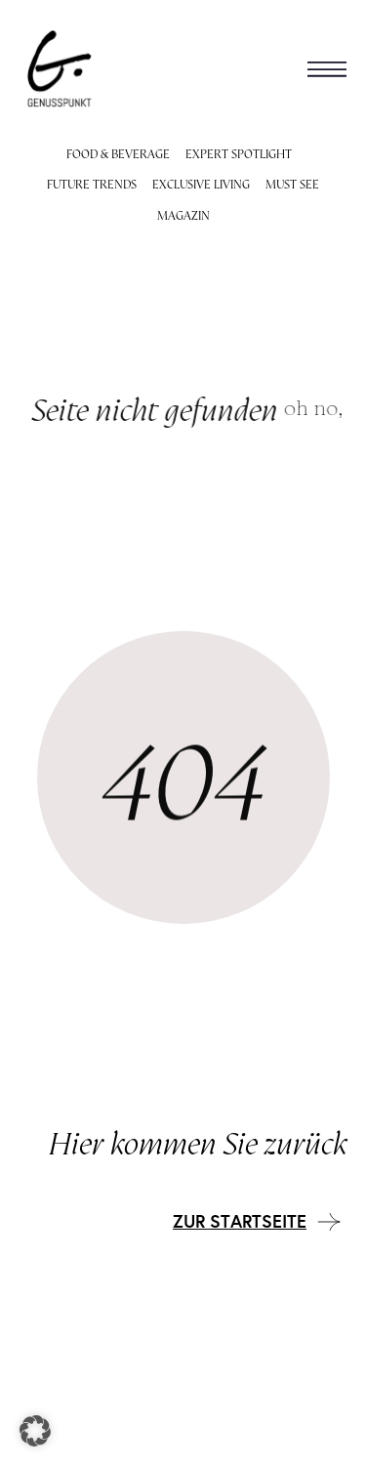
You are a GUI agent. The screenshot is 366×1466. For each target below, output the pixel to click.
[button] (326, 69)
